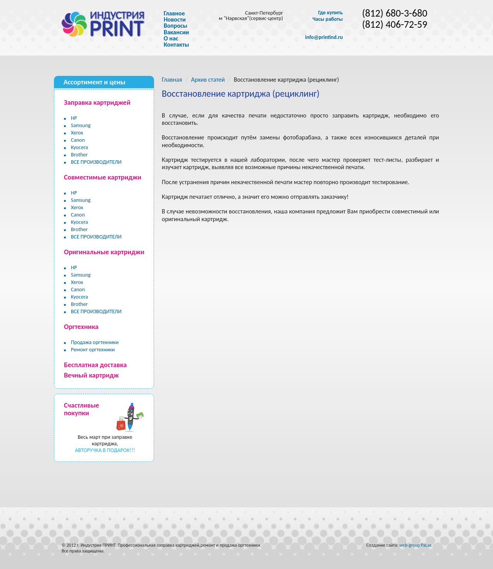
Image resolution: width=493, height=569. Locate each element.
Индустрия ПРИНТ (98, 545)
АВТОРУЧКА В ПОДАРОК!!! (105, 450)
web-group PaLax (415, 545)
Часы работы (327, 19)
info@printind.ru (324, 37)
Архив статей (208, 79)
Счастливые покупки (81, 409)
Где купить (330, 13)
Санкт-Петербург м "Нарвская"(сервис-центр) (251, 16)
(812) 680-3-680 (394, 13)
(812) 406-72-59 (394, 24)
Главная (172, 79)
